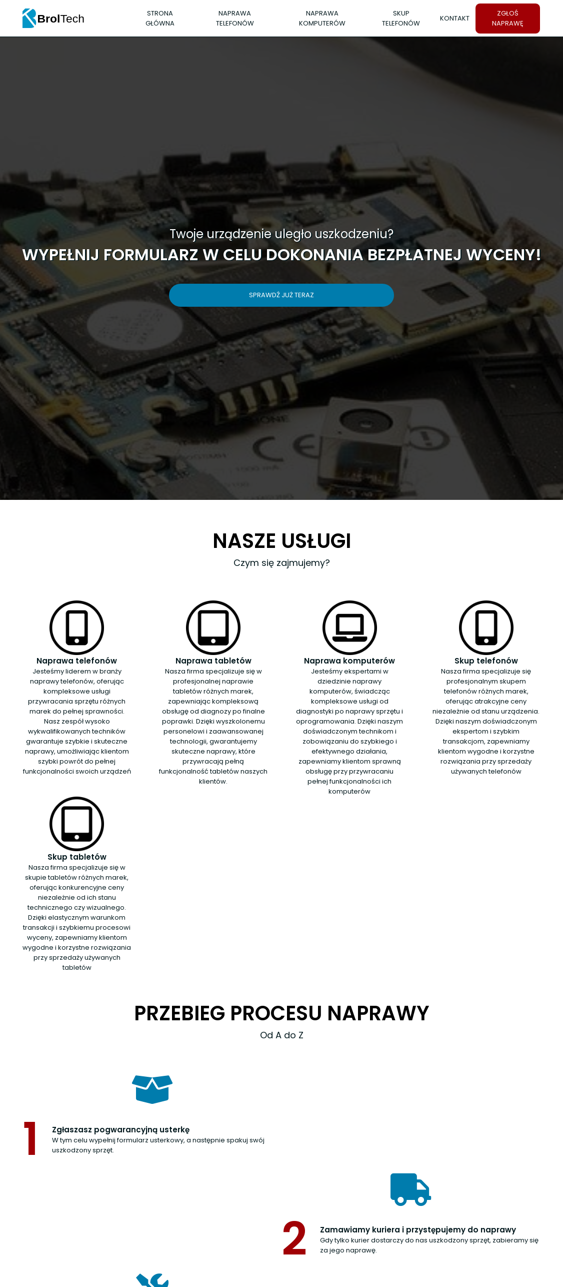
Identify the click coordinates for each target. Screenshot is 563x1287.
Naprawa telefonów (235, 18)
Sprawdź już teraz (281, 295)
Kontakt (455, 18)
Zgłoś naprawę (508, 18)
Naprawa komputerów (322, 18)
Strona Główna (160, 18)
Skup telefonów (401, 18)
